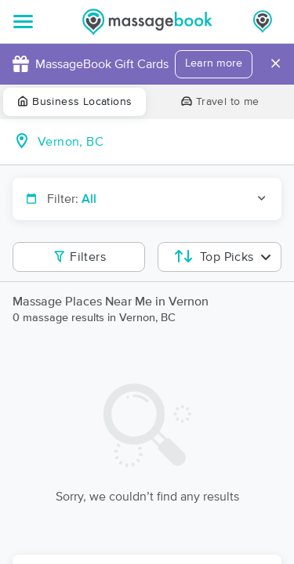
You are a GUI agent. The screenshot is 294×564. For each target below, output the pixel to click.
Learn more (213, 63)
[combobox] (159, 141)
